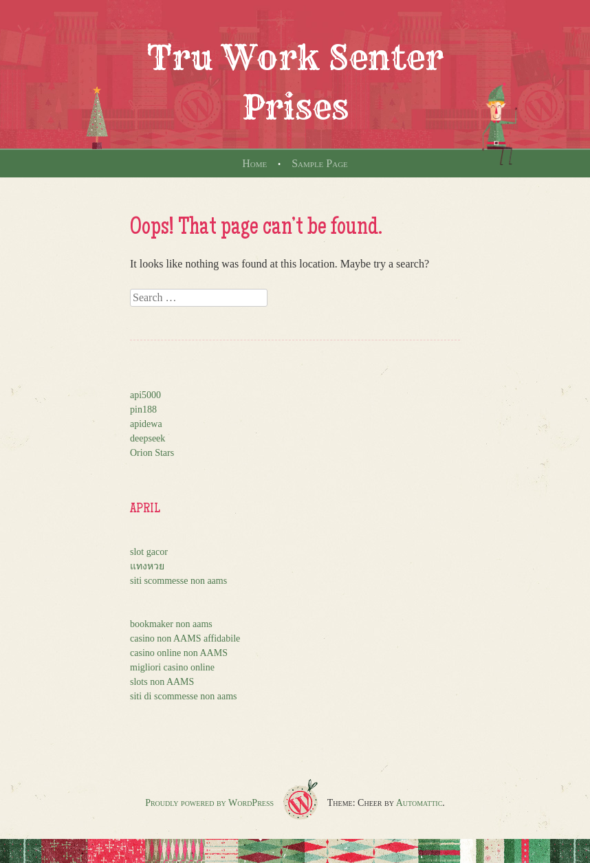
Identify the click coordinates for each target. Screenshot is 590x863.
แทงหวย (147, 566)
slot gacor (149, 552)
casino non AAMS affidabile (185, 638)
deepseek (147, 438)
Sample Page (320, 163)
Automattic (419, 803)
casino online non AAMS (179, 653)
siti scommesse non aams (178, 581)
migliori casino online (172, 667)
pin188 (143, 409)
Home (254, 163)
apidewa (146, 424)
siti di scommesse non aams (183, 696)
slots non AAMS (162, 682)
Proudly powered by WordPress (209, 803)
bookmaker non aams (171, 624)
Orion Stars (152, 453)
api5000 (145, 395)
